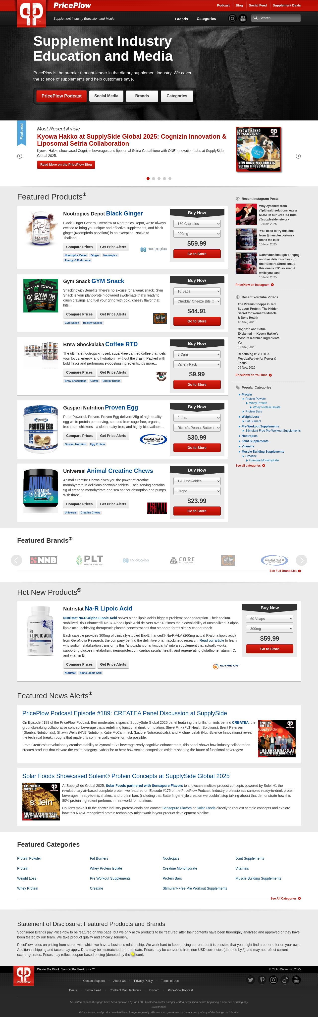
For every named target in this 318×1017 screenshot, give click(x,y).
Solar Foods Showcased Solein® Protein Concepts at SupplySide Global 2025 (126, 776)
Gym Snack (72, 322)
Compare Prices (79, 247)
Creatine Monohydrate (264, 460)
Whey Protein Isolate (267, 407)
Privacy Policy (143, 981)
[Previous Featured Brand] (16, 560)
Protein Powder (256, 399)
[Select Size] (197, 224)
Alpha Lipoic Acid (91, 672)
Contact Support (94, 981)
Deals (73, 990)
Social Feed (258, 5)
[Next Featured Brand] (301, 560)
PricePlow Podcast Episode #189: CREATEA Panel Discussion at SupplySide (124, 713)
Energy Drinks (111, 380)
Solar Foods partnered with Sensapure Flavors (144, 786)
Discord (154, 990)
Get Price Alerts (113, 247)
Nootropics (110, 255)
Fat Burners (253, 421)
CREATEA (240, 722)
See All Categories (283, 898)
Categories (206, 18)
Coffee (94, 380)
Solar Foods (206, 808)
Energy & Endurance (77, 260)
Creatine (251, 456)
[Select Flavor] (197, 234)
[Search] (276, 18)
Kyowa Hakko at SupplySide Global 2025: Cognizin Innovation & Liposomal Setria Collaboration (131, 140)
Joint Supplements (255, 441)
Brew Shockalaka (75, 380)
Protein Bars (254, 411)
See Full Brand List (283, 571)
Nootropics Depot (76, 255)
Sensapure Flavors (177, 808)
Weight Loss (251, 416)
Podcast (223, 5)
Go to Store (196, 254)
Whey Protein (258, 403)
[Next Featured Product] (298, 157)
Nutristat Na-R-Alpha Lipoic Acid (90, 618)
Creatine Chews (90, 512)
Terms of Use (170, 981)
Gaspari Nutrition (75, 444)
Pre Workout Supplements (260, 426)
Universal (70, 512)
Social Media (106, 96)
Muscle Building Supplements (263, 451)
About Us (119, 981)
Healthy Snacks (93, 322)
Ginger (95, 255)
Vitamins (248, 446)
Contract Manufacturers (125, 990)
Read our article (212, 640)
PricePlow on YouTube (251, 375)
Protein (247, 394)
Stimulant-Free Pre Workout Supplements (273, 430)
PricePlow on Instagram (252, 285)
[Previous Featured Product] (19, 157)
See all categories (248, 465)
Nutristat (70, 672)
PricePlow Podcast (62, 96)
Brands (181, 19)
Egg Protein (97, 444)
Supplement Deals (287, 5)
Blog (239, 5)
